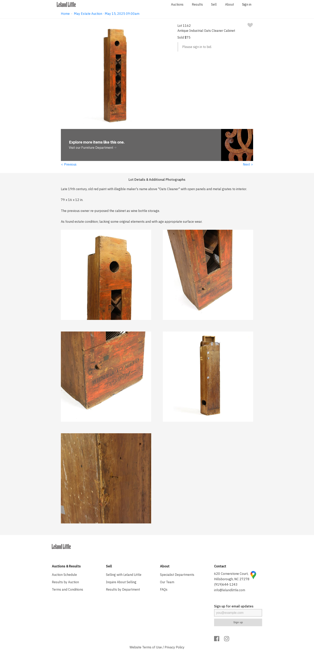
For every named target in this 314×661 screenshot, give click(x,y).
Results (197, 4)
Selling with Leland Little (123, 575)
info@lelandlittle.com (229, 590)
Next (248, 164)
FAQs (163, 589)
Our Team (167, 582)
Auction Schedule (64, 575)
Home (65, 14)
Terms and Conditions (67, 589)
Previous (68, 164)
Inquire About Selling (121, 582)
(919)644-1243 (226, 584)
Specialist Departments (177, 575)
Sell (214, 4)
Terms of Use (152, 647)
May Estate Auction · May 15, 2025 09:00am (106, 14)
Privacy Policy (174, 647)
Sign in (246, 4)
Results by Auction (65, 582)
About (229, 4)
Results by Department (123, 589)
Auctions (177, 4)
